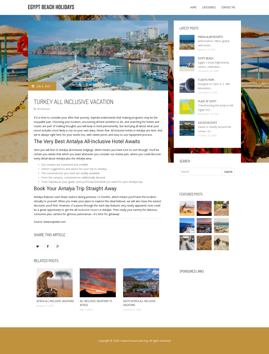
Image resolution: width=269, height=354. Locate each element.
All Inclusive (43, 109)
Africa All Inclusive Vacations (55, 301)
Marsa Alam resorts (210, 37)
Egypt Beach (205, 58)
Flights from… (207, 80)
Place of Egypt (207, 101)
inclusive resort (88, 210)
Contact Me (228, 7)
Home (193, 7)
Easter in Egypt (207, 123)
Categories (209, 7)
